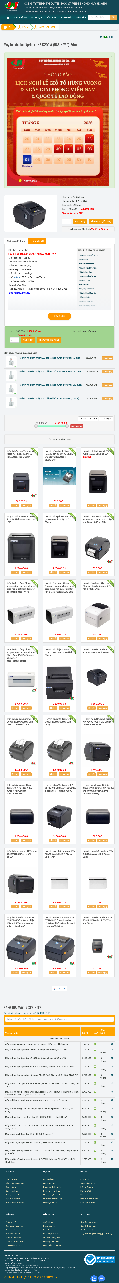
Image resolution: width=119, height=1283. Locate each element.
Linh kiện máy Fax (14, 1245)
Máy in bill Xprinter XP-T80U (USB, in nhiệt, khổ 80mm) (97, 454)
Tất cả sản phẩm (12, 1013)
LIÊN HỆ (81, 17)
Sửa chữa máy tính (51, 1237)
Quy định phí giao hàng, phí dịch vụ (96, 1233)
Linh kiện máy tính (51, 1241)
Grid (93, 418)
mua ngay (107, 358)
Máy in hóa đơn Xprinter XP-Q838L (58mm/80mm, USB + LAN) (59, 722)
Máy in (26, 1013)
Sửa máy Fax (12, 1191)
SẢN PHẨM (20, 17)
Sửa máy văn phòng (15, 1183)
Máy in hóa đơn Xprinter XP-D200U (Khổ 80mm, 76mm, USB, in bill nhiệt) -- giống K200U (60, 788)
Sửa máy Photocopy (15, 1202)
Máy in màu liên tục (89, 1198)
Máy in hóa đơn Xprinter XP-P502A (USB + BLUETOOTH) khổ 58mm (97, 920)
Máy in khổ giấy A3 (87, 276)
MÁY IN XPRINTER (40, 1013)
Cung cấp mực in (50, 1179)
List (83, 418)
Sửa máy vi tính (13, 1198)
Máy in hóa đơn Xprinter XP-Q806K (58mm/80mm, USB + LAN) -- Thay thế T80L (21, 722)
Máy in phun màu (86, 289)
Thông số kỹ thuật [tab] (16, 241)
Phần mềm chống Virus (53, 1245)
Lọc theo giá (76, 426)
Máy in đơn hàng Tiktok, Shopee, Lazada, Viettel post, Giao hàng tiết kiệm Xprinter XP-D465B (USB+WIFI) (21, 587)
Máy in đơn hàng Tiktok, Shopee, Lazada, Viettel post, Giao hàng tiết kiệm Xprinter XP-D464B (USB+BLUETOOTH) (21, 655)
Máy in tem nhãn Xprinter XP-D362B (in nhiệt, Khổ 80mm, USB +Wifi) (60, 854)
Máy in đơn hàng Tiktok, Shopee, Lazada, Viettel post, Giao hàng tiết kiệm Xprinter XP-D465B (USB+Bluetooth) (59, 587)
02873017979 (47, 11)
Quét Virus (48, 1222)
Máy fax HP (11, 1222)
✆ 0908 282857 (30, 1277)
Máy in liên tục (85, 272)
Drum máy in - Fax (51, 1191)
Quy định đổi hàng (88, 1226)
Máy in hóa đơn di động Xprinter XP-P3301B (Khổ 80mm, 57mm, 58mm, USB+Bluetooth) (19, 789)
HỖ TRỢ (51, 17)
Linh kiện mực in (50, 1202)
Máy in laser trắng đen (89, 255)
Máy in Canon (86, 1187)
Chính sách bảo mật (89, 1230)
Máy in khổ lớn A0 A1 (88, 293)
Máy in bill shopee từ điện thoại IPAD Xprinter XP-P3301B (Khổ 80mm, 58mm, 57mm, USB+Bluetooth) (98, 789)
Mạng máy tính (12, 1195)
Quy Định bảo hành (89, 1222)
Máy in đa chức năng (88, 268)
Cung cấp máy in (87, 1183)
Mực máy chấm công (52, 1198)
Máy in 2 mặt (84, 280)
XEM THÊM (59, 316)
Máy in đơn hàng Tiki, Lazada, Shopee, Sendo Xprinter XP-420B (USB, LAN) (98, 586)
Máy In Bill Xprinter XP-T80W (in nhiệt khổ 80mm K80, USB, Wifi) (22, 519)
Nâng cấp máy (50, 1226)
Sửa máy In (11, 1187)
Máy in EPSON (86, 1191)
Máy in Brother (87, 1195)
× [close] (111, 56)
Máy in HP (84, 1179)
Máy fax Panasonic (14, 1241)
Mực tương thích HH (52, 1195)
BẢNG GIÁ (66, 17)
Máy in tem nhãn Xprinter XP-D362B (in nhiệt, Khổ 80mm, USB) (98, 854)
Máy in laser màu (86, 263)
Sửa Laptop (11, 1179)
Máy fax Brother (13, 1237)
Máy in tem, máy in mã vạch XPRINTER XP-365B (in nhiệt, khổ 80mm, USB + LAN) (97, 519)
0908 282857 (79, 11)
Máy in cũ (83, 259)
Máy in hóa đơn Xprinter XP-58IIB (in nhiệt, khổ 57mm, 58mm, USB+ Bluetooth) (21, 454)
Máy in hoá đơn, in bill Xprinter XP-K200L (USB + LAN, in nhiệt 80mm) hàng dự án (98, 722)
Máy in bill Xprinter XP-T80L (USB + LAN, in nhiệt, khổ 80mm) (59, 519)
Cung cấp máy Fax (14, 1226)
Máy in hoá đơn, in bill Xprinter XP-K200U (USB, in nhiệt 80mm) (22, 854)
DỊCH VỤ (36, 17)
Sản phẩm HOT (50, 1183)
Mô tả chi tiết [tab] (37, 241)
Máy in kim (84, 284)
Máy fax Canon (13, 1233)
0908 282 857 (16, 1265)
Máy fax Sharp (12, 1230)
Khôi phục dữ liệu (51, 1233)
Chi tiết (15, 505)
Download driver (50, 1230)
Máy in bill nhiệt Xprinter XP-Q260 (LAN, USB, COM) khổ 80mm (59, 652)
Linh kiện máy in (87, 1202)
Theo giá (106, 418)
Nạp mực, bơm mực (52, 1187)
